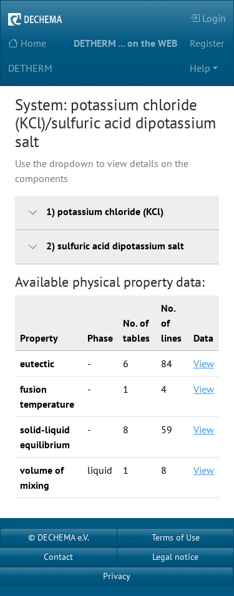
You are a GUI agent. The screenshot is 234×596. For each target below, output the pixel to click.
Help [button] (200, 68)
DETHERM (30, 68)
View (203, 363)
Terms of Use (176, 537)
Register (207, 43)
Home (27, 43)
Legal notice (175, 556)
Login (208, 18)
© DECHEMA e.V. (58, 537)
